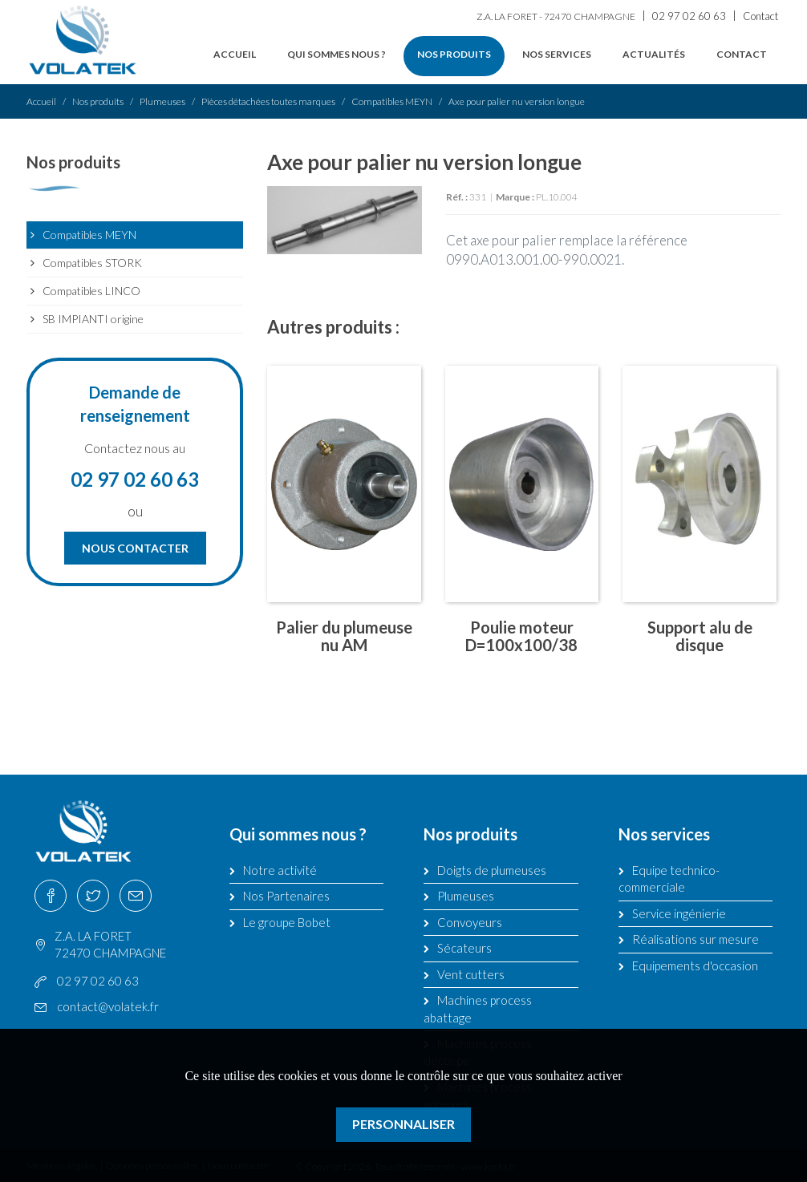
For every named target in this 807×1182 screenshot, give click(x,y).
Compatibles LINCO (91, 291)
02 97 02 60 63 (689, 16)
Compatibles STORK (92, 262)
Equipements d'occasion (695, 965)
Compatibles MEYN (391, 101)
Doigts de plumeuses (491, 870)
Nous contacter (135, 548)
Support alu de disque (699, 635)
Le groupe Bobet (287, 922)
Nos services (556, 54)
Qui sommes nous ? (336, 54)
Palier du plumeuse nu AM (344, 635)
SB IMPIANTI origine (93, 319)
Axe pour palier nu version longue (516, 101)
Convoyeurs (469, 922)
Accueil (234, 54)
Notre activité (280, 870)
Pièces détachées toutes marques (268, 101)
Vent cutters (471, 974)
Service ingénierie (679, 913)
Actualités (653, 54)
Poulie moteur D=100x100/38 (521, 635)
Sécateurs (464, 948)
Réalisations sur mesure (695, 939)
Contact (760, 16)
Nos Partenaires (286, 896)
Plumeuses (162, 101)
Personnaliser (403, 1123)
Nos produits (454, 54)
